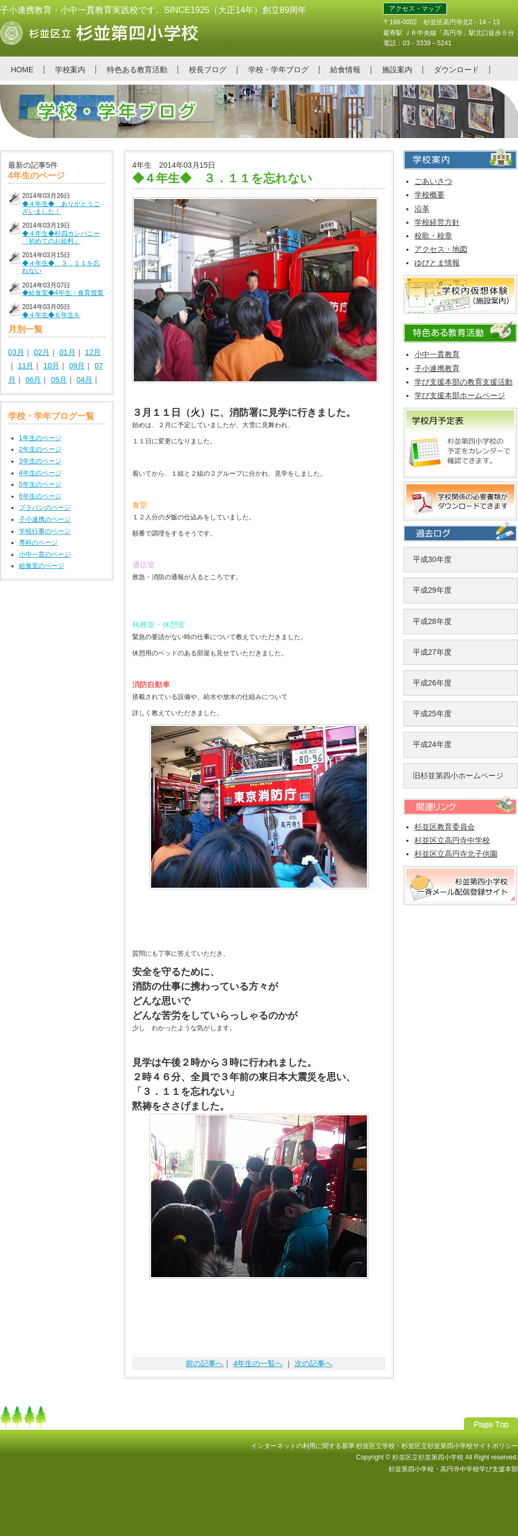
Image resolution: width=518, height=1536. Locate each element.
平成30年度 (432, 559)
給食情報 (345, 69)
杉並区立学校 (375, 1446)
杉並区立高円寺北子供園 (455, 853)
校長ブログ (208, 69)
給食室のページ (41, 566)
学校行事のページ (45, 531)
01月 (67, 352)
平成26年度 (432, 682)
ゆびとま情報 (437, 262)
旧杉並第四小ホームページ (458, 775)
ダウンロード (456, 69)
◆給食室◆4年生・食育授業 (63, 293)
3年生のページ (40, 461)
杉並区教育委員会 (444, 826)
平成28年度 (432, 621)
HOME (22, 69)
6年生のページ (40, 496)
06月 (33, 379)
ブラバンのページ (45, 507)
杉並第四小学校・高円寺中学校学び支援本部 (453, 1469)
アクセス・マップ (415, 8)
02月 (41, 352)
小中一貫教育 (437, 354)
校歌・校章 (433, 235)
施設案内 (397, 69)
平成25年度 (432, 713)
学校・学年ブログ (278, 69)
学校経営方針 (437, 222)
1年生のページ (40, 438)
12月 (93, 352)
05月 (59, 379)
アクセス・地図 (440, 249)
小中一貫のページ (45, 554)
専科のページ (38, 542)
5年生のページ (40, 484)
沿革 (422, 208)
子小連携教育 (437, 368)
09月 (77, 365)
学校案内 (70, 69)
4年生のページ (40, 473)
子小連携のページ (45, 519)
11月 (26, 365)
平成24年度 (432, 744)
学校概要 (429, 194)
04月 (85, 379)
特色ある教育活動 (137, 69)
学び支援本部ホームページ (459, 395)
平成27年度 (432, 652)
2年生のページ (40, 449)
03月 (16, 352)
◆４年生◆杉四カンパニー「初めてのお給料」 (61, 237)
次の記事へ (313, 1363)
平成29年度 (432, 590)
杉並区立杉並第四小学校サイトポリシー (459, 1446)
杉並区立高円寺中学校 (452, 840)
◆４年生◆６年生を (51, 315)
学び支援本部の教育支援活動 (463, 382)
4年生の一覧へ (258, 1363)
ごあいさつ (433, 181)
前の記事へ (204, 1363)
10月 (51, 365)
